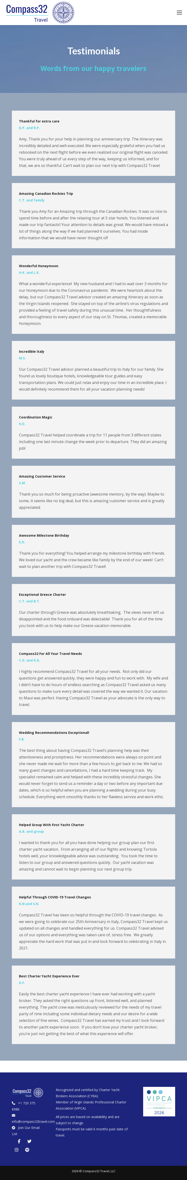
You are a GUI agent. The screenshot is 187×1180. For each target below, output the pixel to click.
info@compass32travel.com (33, 1121)
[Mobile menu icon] (179, 12)
